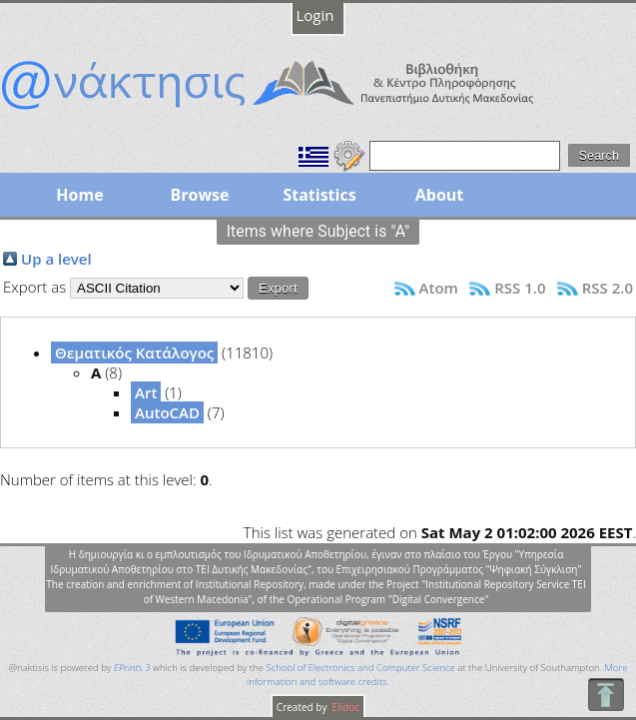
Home (79, 195)
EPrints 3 (132, 667)
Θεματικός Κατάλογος (134, 352)
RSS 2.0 (607, 288)
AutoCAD (167, 412)
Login (315, 15)
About (439, 195)
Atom (438, 288)
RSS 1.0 (519, 288)
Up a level (56, 259)
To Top (605, 694)
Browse (199, 195)
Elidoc (344, 707)
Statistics (319, 195)
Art (146, 392)
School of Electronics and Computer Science (360, 667)
